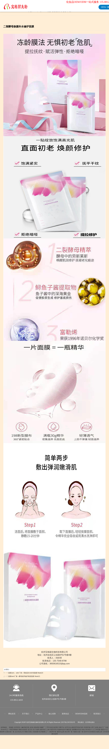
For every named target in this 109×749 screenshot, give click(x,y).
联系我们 (97, 715)
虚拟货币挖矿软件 (77, 729)
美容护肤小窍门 (89, 729)
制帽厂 (42, 729)
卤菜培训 (42, 731)
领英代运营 (60, 733)
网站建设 (81, 724)
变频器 (11, 729)
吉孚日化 (68, 729)
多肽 (31, 729)
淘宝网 (55, 729)
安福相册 (35, 733)
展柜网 (2, 733)
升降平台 (61, 729)
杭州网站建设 (90, 724)
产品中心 (38, 715)
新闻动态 (65, 715)
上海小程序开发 (51, 731)
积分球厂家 (68, 733)
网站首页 (11, 715)
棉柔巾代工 (104, 731)
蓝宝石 (30, 731)
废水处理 (54, 735)
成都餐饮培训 (76, 731)
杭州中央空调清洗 (90, 733)
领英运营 (99, 733)
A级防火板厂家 (78, 733)
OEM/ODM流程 (81, 715)
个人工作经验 (95, 731)
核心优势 (52, 715)
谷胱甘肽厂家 (9, 733)
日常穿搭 (106, 733)
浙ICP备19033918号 (68, 724)
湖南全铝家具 (22, 731)
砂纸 (96, 729)
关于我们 (25, 715)
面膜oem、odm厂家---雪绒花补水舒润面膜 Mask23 (25, 673)
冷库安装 (17, 729)
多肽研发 (36, 729)
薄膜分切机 (28, 733)
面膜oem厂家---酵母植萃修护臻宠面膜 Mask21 (24, 676)
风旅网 (59, 731)
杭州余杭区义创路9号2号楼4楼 (54, 700)
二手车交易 (49, 729)
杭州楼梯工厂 (43, 733)
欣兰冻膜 (36, 731)
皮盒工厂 (102, 729)
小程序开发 (52, 733)
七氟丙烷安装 (25, 729)
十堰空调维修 (13, 731)
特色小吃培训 (86, 731)
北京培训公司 (19, 733)
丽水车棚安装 (66, 731)
